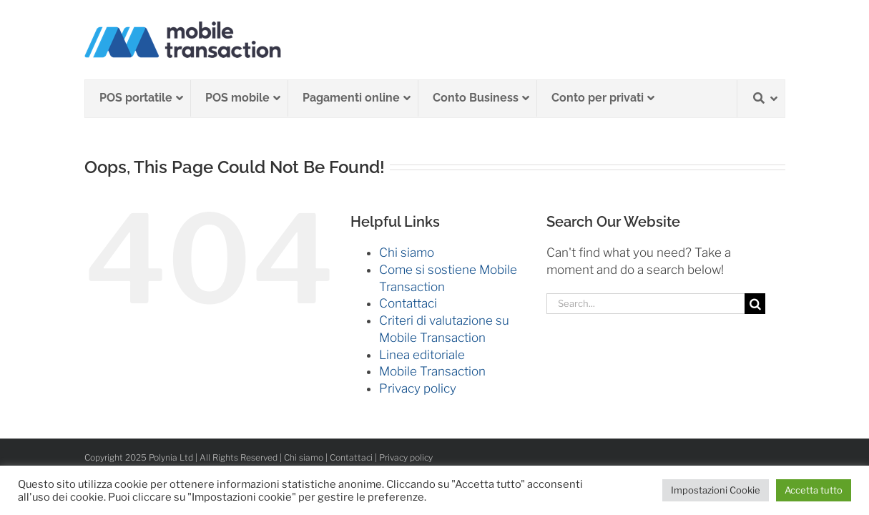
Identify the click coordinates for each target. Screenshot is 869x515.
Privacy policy (417, 388)
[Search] (755, 303)
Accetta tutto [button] (814, 490)
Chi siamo (406, 252)
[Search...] (645, 303)
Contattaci (408, 303)
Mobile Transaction (432, 371)
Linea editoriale (422, 355)
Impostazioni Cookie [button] (715, 490)
